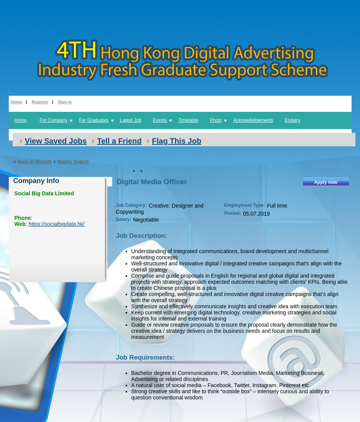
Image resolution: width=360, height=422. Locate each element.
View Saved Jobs (56, 141)
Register (40, 102)
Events (160, 120)
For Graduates (93, 120)
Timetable (188, 120)
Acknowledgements (253, 120)
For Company (54, 120)
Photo (216, 120)
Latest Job (130, 120)
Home (17, 102)
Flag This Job (176, 141)
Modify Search (73, 161)
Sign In (65, 102)
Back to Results (35, 161)
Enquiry (292, 120)
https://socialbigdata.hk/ (57, 224)
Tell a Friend (119, 141)
